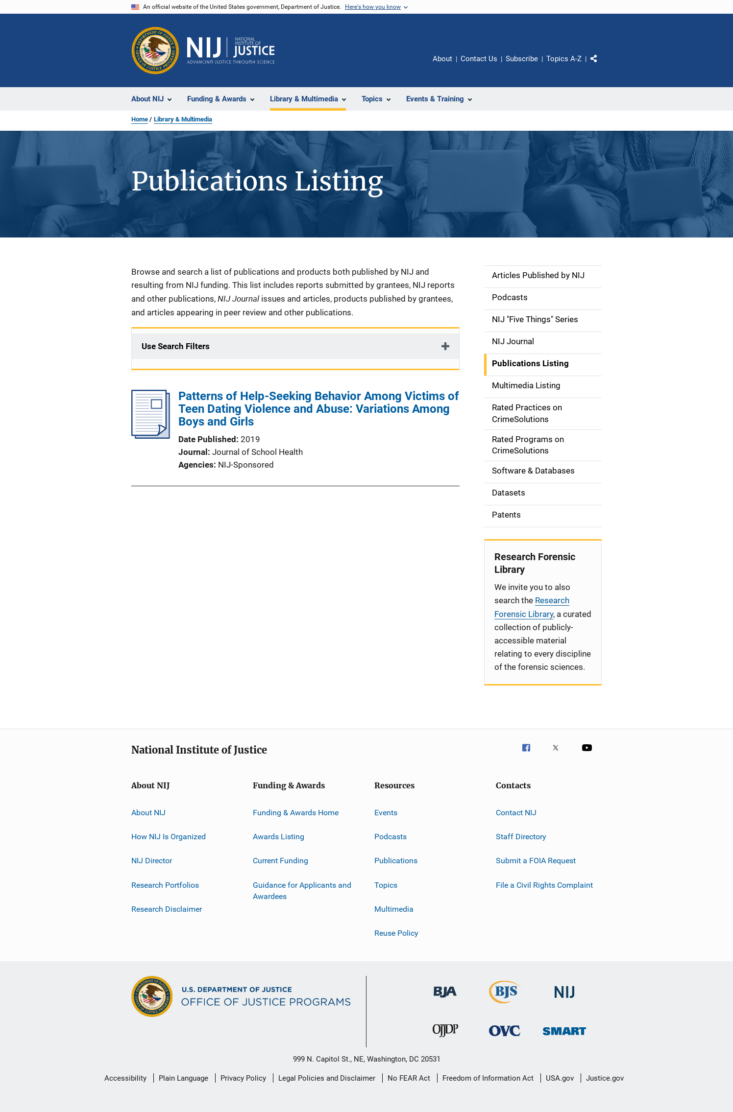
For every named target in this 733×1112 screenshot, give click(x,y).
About (442, 58)
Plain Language (183, 1078)
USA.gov (560, 1078)
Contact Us (479, 58)
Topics (385, 884)
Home (139, 119)
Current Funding (280, 860)
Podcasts (390, 836)
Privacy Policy (243, 1078)
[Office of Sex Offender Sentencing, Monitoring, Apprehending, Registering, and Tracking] (564, 1037)
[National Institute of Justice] (564, 999)
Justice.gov (605, 1078)
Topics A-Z (564, 58)
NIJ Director (151, 860)
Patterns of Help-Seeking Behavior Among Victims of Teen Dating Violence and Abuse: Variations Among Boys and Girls (318, 408)
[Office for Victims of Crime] (504, 1038)
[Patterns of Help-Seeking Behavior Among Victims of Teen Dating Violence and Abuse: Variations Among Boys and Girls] (150, 436)
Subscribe (522, 58)
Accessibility (125, 1078)
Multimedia (394, 909)
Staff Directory (521, 836)
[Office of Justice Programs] (155, 50)
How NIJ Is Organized (168, 836)
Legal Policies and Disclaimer (326, 1078)
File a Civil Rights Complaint (544, 884)
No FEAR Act (409, 1078)
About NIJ (148, 812)
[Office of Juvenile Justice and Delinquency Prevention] (445, 1039)
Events (385, 812)
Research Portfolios (165, 884)
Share (602, 66)
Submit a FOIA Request (536, 860)
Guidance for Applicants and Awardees (302, 890)
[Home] (230, 50)
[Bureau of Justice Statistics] (505, 1005)
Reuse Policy (396, 933)
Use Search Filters (176, 346)
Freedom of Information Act (488, 1078)
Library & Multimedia (183, 119)
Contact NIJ (516, 812)
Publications (395, 860)
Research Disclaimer (166, 909)
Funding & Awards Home (296, 812)
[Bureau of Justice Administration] (445, 999)
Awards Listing (278, 836)
